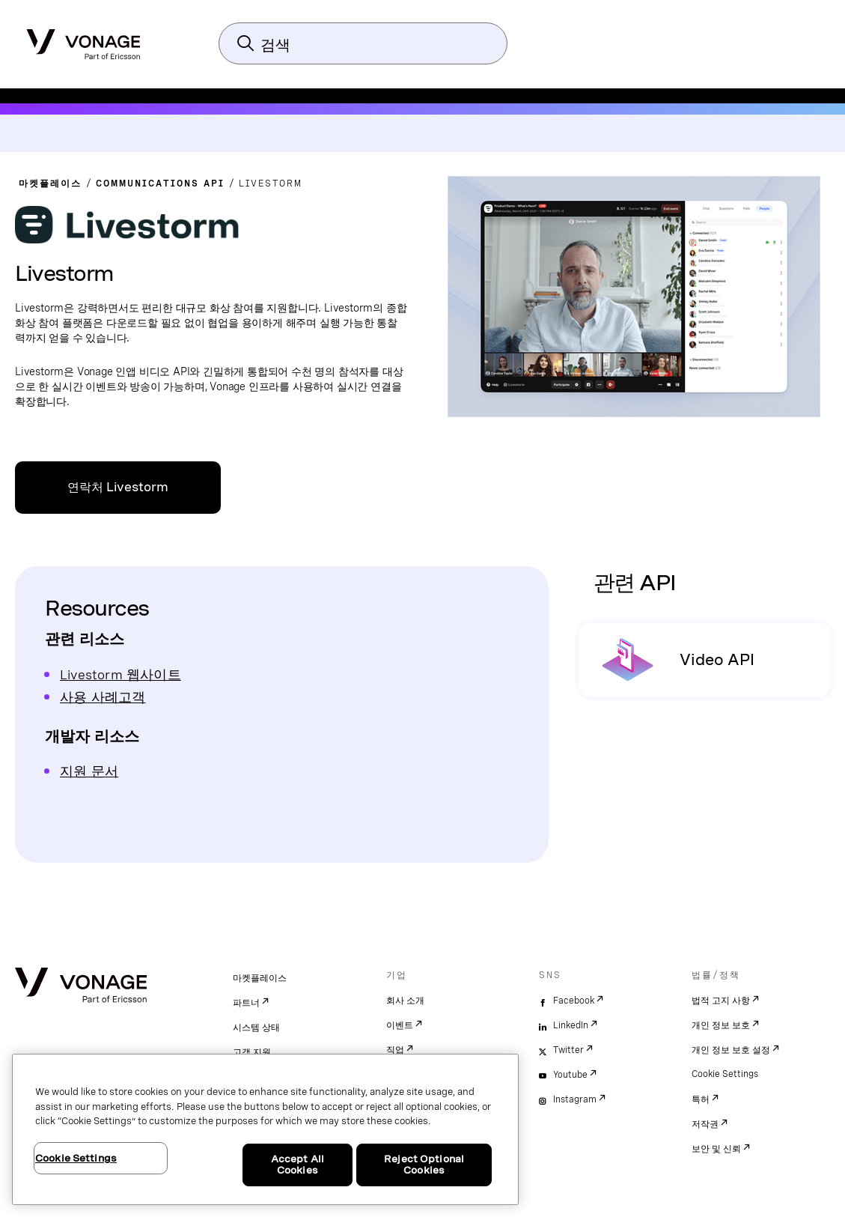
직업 (395, 1050)
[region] (265, 1129)
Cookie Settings (725, 1074)
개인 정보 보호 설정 (731, 1050)
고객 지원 (252, 1052)
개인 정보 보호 (721, 1025)
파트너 (246, 1003)
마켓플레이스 (260, 978)
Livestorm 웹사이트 (120, 674)
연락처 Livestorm (117, 487)
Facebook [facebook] (573, 1000)
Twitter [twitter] (568, 1050)
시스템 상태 (256, 1027)
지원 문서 (89, 771)
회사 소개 (405, 1000)
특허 (701, 1099)
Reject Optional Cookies (424, 1165)
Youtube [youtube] (570, 1074)
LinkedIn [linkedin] (570, 1025)
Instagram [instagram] (575, 1099)
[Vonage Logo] (83, 39)
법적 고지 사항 (721, 1000)
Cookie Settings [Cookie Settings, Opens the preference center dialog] (76, 1158)
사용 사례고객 (102, 697)
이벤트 (399, 1025)
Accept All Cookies (297, 1165)
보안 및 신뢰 (716, 1149)
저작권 (705, 1124)
